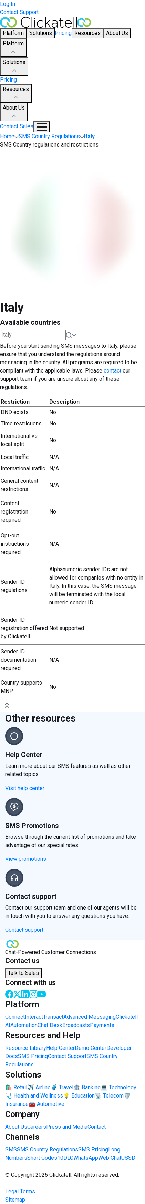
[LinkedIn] (25, 993)
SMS (11, 1149)
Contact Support (19, 12)
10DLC (65, 1158)
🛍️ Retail (16, 1087)
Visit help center (24, 788)
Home (7, 136)
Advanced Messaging (89, 1017)
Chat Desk (50, 1025)
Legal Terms (20, 1191)
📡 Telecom (109, 1095)
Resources (16, 94)
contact (112, 370)
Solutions (14, 67)
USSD (128, 1158)
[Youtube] (42, 993)
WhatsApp (85, 1158)
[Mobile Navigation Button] (41, 126)
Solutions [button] (40, 33)
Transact (53, 1017)
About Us (14, 112)
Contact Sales (16, 126)
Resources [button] (87, 33)
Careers (36, 1126)
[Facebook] (9, 993)
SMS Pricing (33, 1056)
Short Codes (42, 1158)
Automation (24, 1025)
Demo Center (90, 1048)
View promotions (25, 859)
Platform (13, 48)
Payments (102, 1025)
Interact (34, 1017)
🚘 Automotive (46, 1104)
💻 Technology (118, 1087)
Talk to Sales (23, 973)
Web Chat (109, 1158)
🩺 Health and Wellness (34, 1095)
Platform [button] (13, 33)
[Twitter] (17, 993)
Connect (15, 1017)
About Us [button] (117, 33)
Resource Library (25, 1048)
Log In (7, 4)
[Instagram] (33, 993)
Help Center (60, 1048)
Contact (96, 1126)
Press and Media (66, 1126)
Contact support (24, 929)
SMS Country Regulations (47, 1149)
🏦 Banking (87, 1087)
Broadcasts (76, 1025)
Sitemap (15, 1199)
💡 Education (79, 1095)
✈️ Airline (39, 1087)
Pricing (63, 33)
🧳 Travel (62, 1087)
